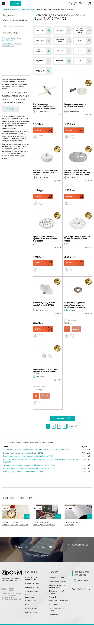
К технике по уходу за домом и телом (57, 586)
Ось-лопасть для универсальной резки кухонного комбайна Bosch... (45, 106)
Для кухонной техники (57, 581)
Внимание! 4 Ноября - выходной (74, 523)
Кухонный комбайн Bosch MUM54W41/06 (12, 44)
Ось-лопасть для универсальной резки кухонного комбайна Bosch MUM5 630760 (36, 449)
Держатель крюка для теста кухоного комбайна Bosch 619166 (45, 172)
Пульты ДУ (53, 597)
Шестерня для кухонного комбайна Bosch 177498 (44, 304)
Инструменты (54, 604)
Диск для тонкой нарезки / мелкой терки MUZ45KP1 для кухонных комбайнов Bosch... (77, 172)
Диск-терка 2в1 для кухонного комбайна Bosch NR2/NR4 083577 (77, 238)
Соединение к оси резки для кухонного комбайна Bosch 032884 (45, 371)
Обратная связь (31, 608)
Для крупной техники (57, 577)
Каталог (16, 3)
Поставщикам (30, 601)
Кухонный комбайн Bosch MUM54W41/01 (12, 39)
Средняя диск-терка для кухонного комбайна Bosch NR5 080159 (45, 238)
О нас (27, 604)
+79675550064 (82, 589)
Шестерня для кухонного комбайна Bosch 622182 (75, 105)
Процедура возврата (33, 583)
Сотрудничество (31, 591)
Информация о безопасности (31, 578)
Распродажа (53, 614)
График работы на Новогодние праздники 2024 (15, 523)
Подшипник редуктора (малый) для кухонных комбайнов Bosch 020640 (75, 305)
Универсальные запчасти (58, 601)
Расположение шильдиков (30, 596)
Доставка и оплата (32, 587)
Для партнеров (31, 612)
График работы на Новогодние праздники (44, 523)
